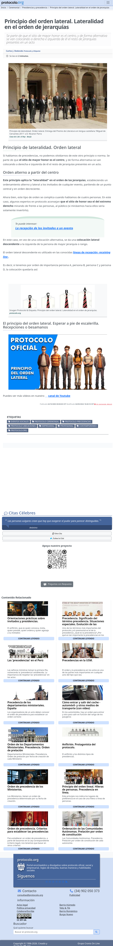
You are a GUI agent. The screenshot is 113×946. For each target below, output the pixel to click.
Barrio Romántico (68, 911)
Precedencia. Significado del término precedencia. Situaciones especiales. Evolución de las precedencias (83, 623)
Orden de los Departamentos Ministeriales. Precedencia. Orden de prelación (28, 747)
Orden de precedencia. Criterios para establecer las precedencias (27, 830)
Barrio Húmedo (67, 904)
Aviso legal (22, 904)
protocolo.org (19, 430)
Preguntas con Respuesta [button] (57, 584)
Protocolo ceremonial (47, 421)
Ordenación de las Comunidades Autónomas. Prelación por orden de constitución (82, 831)
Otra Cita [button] (57, 533)
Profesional (66, 426)
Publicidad (74, 895)
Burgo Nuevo (66, 914)
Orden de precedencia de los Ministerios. (25, 788)
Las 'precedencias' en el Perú (25, 660)
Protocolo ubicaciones (23, 426)
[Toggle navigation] (108, 2)
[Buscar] (53, 932)
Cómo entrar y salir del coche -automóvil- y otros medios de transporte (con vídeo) (81, 705)
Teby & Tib (65, 907)
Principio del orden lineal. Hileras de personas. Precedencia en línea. (83, 789)
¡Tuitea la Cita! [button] (57, 538)
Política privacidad (26, 907)
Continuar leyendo (28, 638)
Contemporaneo (88, 426)
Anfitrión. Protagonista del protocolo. (79, 746)
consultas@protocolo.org (30, 895)
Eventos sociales (20, 421)
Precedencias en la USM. (77, 660)
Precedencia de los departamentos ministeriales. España (26, 705)
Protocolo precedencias (78, 421)
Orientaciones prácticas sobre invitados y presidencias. (26, 620)
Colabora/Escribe (25, 911)
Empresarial (48, 426)
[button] (57, 96)
